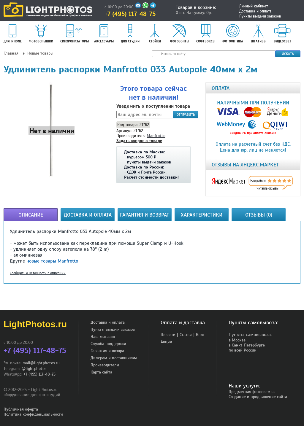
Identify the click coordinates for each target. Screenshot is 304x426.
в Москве (237, 340)
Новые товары (40, 53)
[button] (51, 130)
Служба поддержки (108, 343)
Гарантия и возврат (144, 215)
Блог (200, 334)
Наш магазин (103, 336)
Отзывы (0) (258, 215)
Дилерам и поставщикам (114, 357)
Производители (105, 365)
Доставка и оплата (255, 11)
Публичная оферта (21, 409)
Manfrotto (156, 135)
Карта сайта (101, 372)
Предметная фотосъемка (252, 391)
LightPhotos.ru (35, 324)
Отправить (186, 114)
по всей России (242, 350)
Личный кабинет (253, 6)
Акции (166, 341)
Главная (11, 53)
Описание (30, 215)
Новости (168, 334)
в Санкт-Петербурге (247, 345)
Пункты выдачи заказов (260, 16)
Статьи (186, 334)
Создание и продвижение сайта (258, 396)
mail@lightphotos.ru (41, 362)
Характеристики (201, 215)
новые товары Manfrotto (52, 261)
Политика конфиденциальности (33, 414)
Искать (288, 54)
